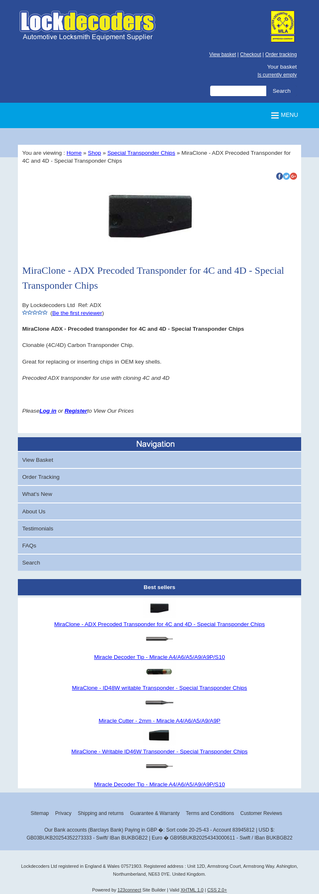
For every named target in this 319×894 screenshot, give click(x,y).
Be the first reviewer (77, 313)
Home (73, 153)
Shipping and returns (101, 813)
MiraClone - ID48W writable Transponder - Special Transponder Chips (159, 688)
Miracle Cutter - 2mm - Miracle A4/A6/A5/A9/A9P (159, 721)
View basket (222, 54)
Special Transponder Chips (141, 153)
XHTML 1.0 (192, 889)
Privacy (63, 813)
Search (31, 563)
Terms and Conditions (210, 813)
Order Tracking (40, 477)
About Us (33, 511)
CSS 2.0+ (217, 889)
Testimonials (37, 528)
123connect (129, 889)
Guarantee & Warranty (155, 813)
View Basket (37, 460)
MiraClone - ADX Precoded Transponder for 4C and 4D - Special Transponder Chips (159, 624)
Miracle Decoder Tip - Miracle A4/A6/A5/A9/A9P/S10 (159, 657)
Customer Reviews (261, 813)
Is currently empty (277, 75)
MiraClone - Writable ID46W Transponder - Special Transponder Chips (159, 751)
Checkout (250, 54)
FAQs (29, 545)
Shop (94, 153)
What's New (37, 494)
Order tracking (281, 54)
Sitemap (40, 813)
